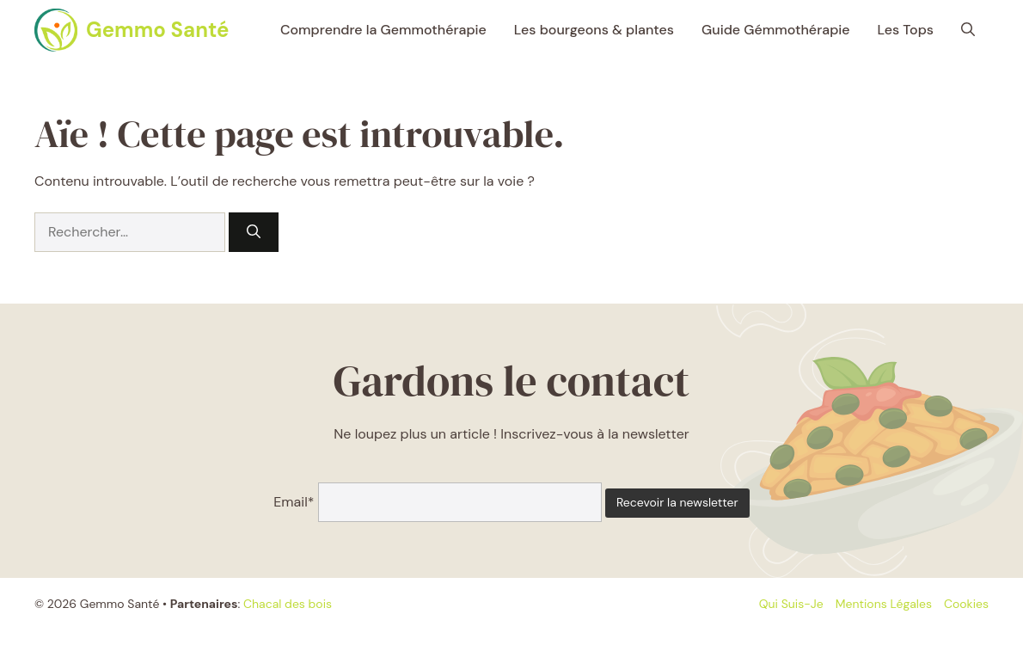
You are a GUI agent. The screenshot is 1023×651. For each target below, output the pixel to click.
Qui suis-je (791, 603)
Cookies (966, 603)
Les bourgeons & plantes (594, 30)
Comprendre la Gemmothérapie (383, 30)
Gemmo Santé (157, 29)
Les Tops (906, 30)
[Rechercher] (254, 232)
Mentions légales (884, 603)
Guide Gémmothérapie (775, 30)
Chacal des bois (287, 603)
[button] (968, 30)
